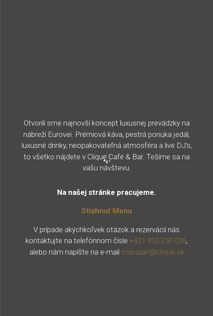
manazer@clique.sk (152, 252)
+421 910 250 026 (158, 240)
